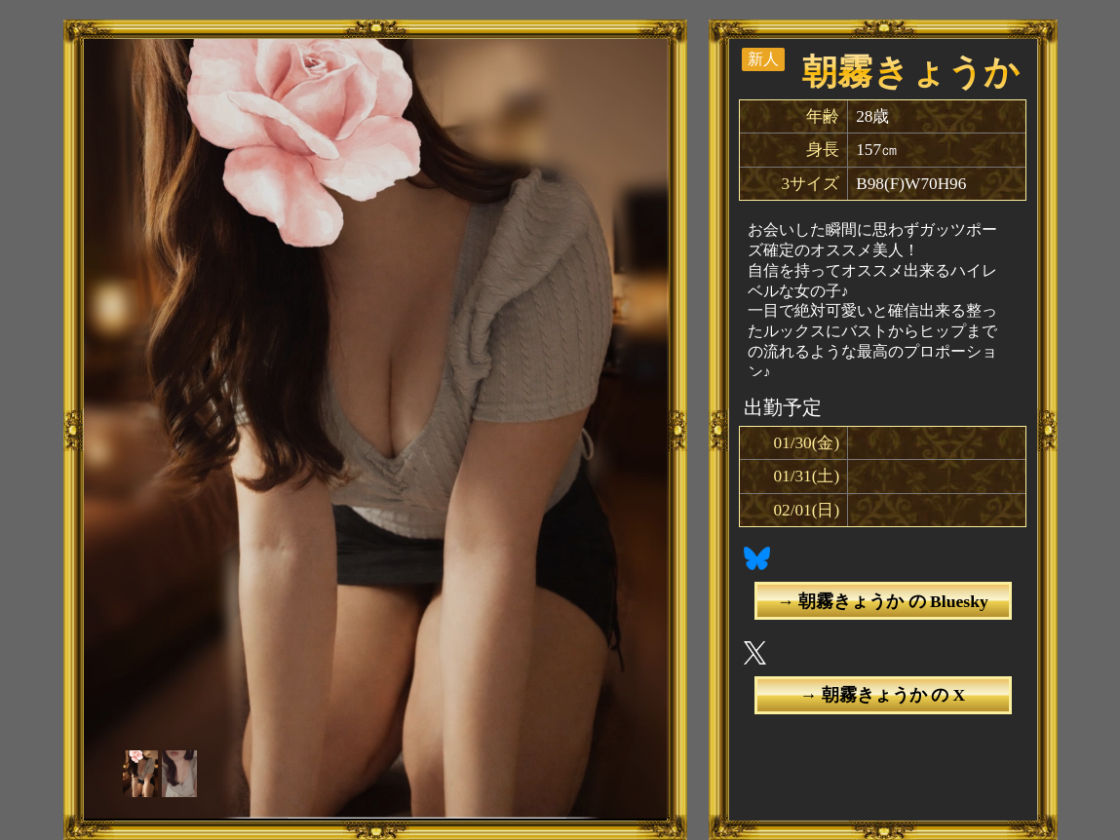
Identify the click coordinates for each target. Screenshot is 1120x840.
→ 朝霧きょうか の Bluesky (882, 601)
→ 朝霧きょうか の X (883, 695)
